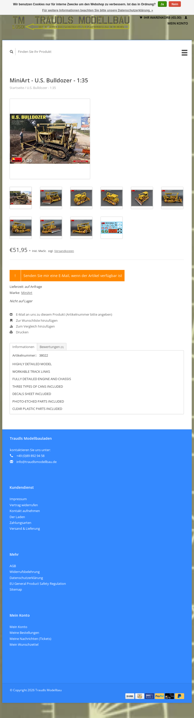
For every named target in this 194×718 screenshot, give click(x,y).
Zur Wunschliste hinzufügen (34, 320)
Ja (162, 4)
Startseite (17, 87)
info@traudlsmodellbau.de (36, 461)
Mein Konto (18, 626)
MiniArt (26, 292)
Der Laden (17, 517)
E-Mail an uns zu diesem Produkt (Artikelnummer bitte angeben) (61, 314)
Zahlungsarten (20, 522)
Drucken (19, 332)
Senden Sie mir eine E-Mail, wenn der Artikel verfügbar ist (72, 275)
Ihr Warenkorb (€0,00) (161, 17)
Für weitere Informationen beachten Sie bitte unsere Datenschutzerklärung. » (97, 10)
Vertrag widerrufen (24, 505)
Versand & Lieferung (25, 528)
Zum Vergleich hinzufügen (32, 326)
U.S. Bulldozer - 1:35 (41, 87)
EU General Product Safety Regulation (38, 583)
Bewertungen (52, 346)
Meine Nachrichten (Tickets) (30, 638)
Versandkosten (64, 251)
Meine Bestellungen (24, 632)
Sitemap (16, 589)
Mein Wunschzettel (24, 644)
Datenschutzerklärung (26, 577)
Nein (175, 4)
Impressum (18, 499)
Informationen (23, 346)
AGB (13, 566)
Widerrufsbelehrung (25, 571)
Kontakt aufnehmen (25, 510)
